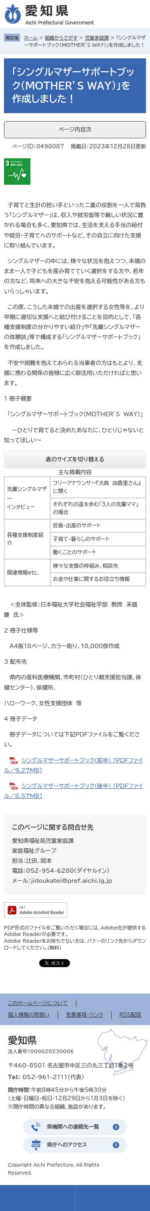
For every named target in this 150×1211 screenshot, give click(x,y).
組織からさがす (61, 37)
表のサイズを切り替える (75, 459)
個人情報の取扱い (29, 1014)
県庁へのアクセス (67, 1144)
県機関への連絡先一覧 (73, 1126)
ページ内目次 (74, 129)
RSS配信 (130, 1014)
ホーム (31, 37)
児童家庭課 (97, 37)
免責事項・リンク (84, 1014)
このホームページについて (38, 1003)
